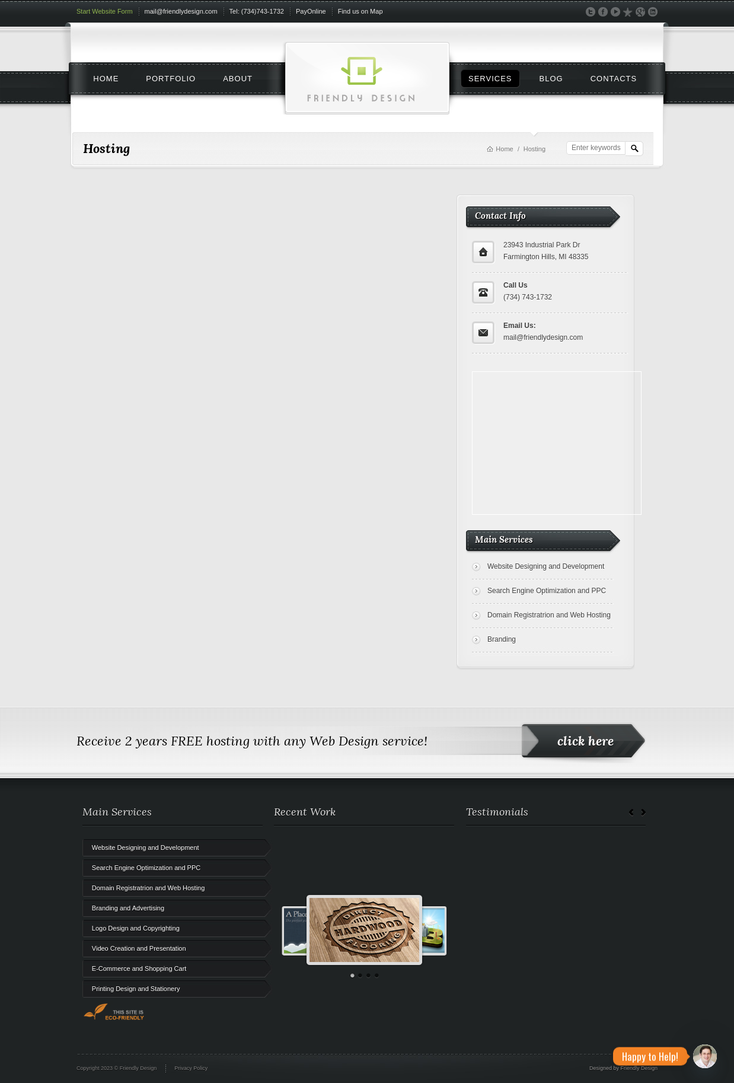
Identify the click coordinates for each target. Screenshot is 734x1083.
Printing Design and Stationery (136, 988)
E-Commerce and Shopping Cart (139, 968)
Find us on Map (360, 11)
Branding (501, 639)
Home (504, 148)
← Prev (631, 812)
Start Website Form (104, 11)
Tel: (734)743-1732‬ (256, 11)
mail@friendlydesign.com (181, 11)
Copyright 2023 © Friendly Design (116, 1068)
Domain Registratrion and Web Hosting (549, 615)
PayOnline (311, 11)
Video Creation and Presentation (139, 948)
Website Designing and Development (545, 566)
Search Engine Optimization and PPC (546, 591)
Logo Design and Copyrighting (136, 928)
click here (585, 740)
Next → (643, 812)
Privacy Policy (191, 1068)
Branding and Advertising (128, 908)
